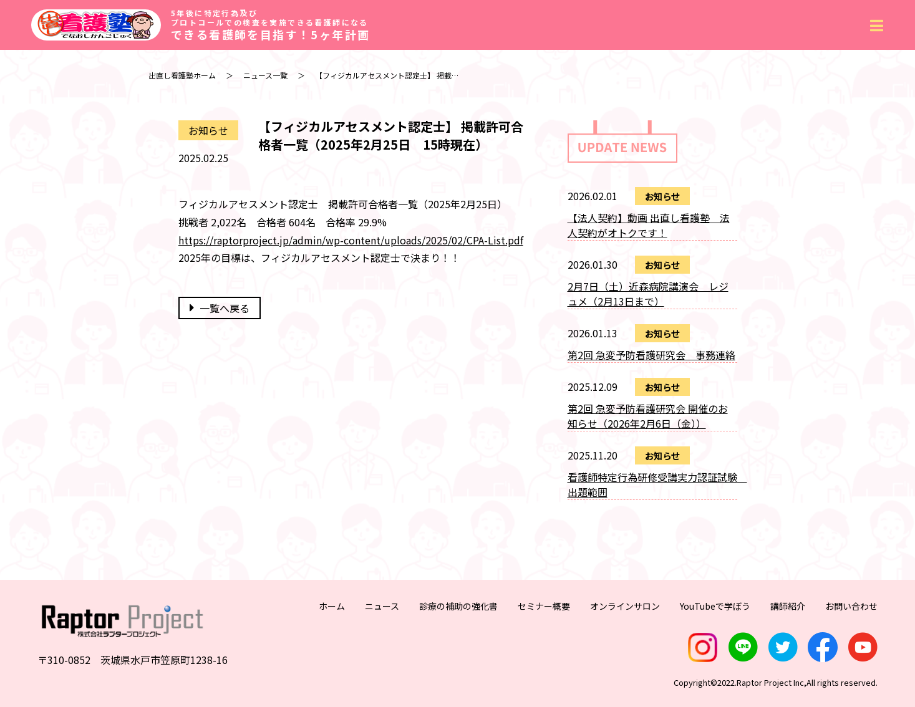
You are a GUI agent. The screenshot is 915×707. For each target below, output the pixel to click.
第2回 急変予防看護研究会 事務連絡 (651, 354)
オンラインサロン (625, 606)
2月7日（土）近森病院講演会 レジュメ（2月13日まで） (648, 294)
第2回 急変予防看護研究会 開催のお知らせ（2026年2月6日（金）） (648, 416)
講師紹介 (787, 606)
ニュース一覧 (265, 75)
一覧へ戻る (219, 308)
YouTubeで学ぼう (715, 606)
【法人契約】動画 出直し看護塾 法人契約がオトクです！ (649, 225)
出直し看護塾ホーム (182, 75)
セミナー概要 (544, 606)
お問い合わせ (851, 606)
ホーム (332, 606)
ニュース (382, 606)
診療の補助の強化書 (458, 606)
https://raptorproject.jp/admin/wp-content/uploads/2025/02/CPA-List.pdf (350, 240)
